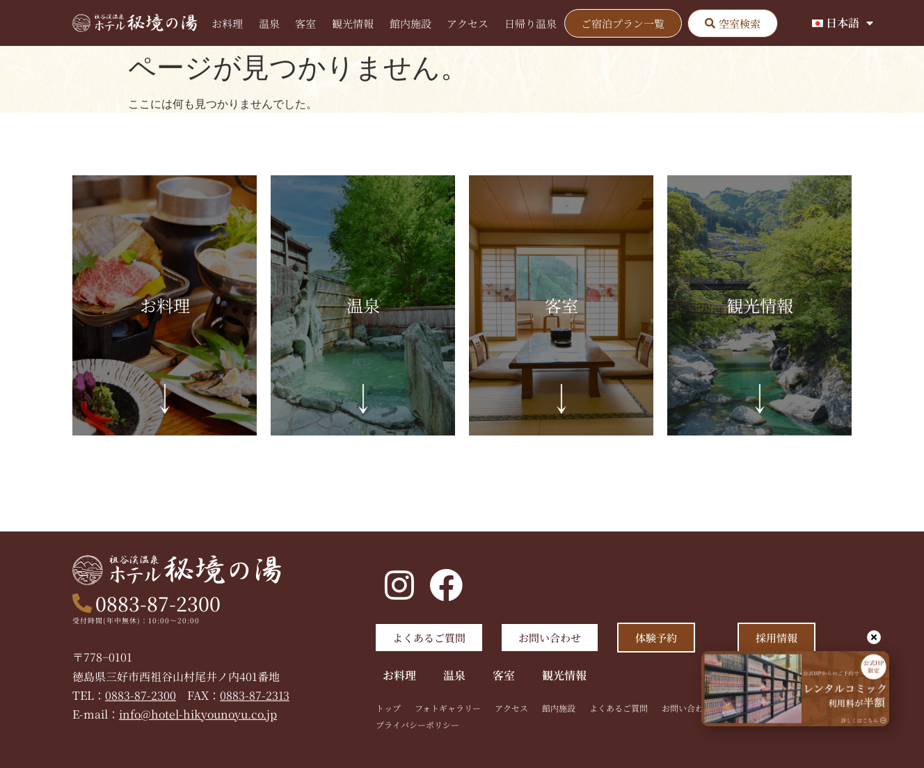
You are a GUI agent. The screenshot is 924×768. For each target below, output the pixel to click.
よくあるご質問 (618, 708)
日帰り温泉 (530, 23)
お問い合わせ (687, 708)
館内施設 (410, 23)
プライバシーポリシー (417, 724)
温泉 (269, 23)
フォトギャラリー (448, 708)
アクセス (467, 23)
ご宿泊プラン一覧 (622, 23)
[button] (732, 23)
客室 (305, 23)
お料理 (227, 23)
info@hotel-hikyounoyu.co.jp (199, 714)
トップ (388, 708)
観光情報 (353, 23)
